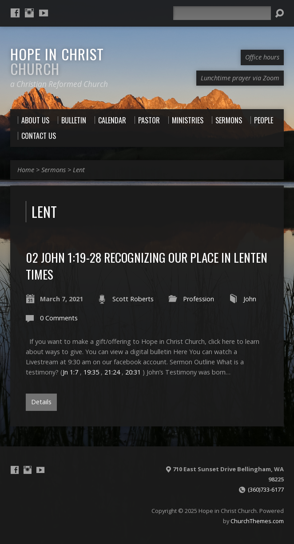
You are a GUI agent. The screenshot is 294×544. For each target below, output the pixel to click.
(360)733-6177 (266, 489)
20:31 (133, 372)
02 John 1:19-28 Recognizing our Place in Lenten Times (146, 265)
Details (41, 402)
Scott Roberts (133, 299)
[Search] (222, 13)
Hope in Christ (57, 61)
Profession (198, 299)
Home (25, 170)
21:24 (112, 372)
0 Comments (59, 318)
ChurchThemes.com (257, 521)
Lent (79, 170)
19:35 (91, 372)
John (249, 299)
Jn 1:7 (70, 372)
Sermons (53, 170)
